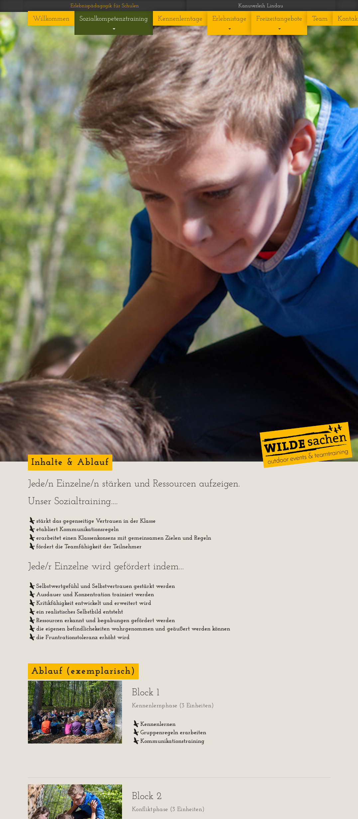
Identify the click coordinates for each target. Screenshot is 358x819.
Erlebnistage (229, 23)
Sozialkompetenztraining (113, 23)
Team (320, 19)
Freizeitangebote (279, 23)
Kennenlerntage (180, 19)
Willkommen (51, 19)
